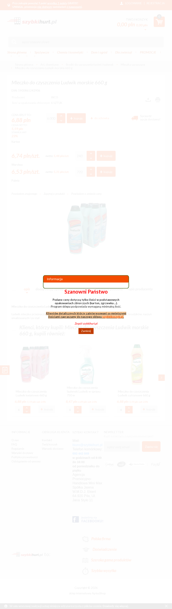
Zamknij (86, 331)
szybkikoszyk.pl (112, 316)
